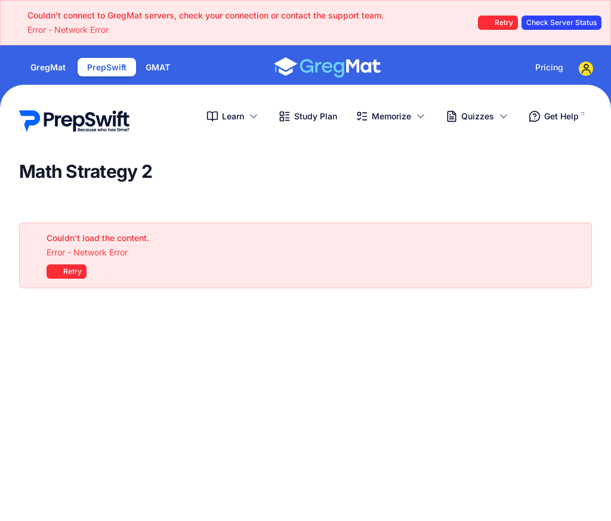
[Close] (576, 238)
